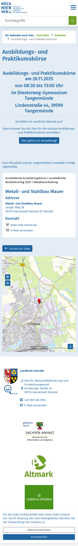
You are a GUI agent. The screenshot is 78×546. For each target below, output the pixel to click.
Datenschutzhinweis (39, 530)
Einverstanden (39, 537)
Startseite (42, 35)
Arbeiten (60, 35)
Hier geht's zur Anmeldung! (39, 140)
